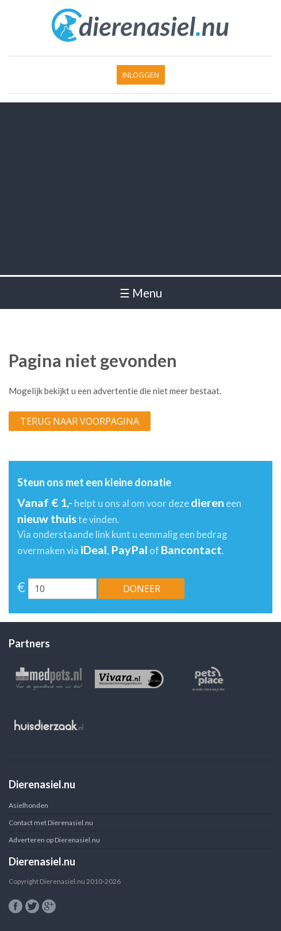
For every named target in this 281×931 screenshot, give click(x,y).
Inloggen (140, 75)
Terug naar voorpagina (79, 421)
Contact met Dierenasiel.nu (51, 822)
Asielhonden (28, 805)
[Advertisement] (140, 188)
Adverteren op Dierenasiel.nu (54, 839)
